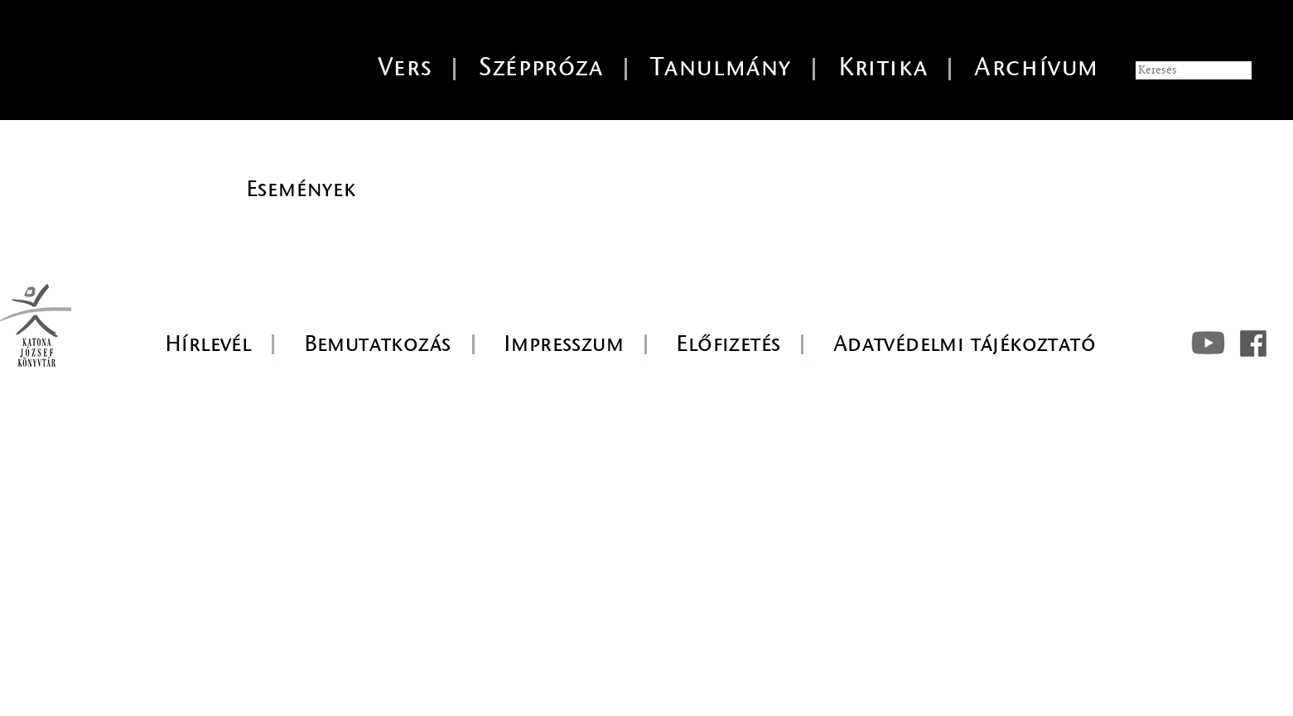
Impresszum (564, 343)
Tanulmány (721, 67)
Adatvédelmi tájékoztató (964, 343)
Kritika (883, 67)
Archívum (1036, 67)
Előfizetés (728, 343)
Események (301, 189)
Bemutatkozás (377, 343)
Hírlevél (208, 343)
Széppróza (541, 67)
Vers (405, 67)
